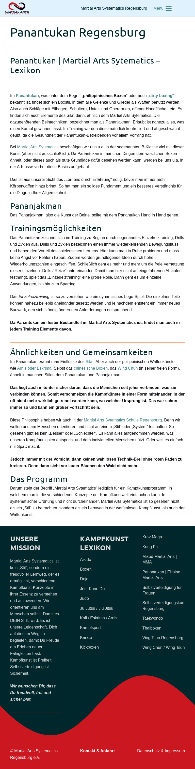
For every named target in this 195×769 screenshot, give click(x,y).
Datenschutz (148, 751)
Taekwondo (152, 618)
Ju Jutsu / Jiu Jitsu (96, 608)
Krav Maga (152, 537)
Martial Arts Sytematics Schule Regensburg (123, 420)
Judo (84, 598)
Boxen (85, 569)
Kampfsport (90, 627)
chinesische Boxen (91, 368)
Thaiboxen (151, 628)
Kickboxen (89, 647)
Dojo (84, 579)
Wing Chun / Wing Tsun (163, 647)
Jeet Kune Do (92, 589)
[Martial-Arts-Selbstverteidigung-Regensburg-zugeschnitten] (17, 8)
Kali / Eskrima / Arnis (98, 618)
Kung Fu (150, 547)
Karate (86, 637)
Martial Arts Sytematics (38, 147)
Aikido (85, 559)
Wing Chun (128, 368)
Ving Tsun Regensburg (162, 638)
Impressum (175, 751)
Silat (89, 361)
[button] (162, 8)
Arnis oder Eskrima (34, 368)
